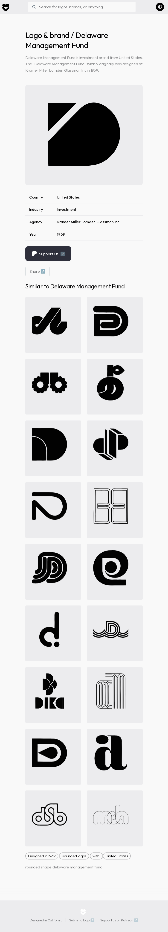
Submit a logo (79, 920)
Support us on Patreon (116, 920)
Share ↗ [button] (37, 271)
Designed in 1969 (42, 856)
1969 (61, 234)
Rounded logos (74, 856)
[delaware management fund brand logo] (84, 134)
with (96, 856)
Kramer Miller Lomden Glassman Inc (88, 221)
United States (68, 197)
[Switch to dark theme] (160, 7)
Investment (66, 209)
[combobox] (82, 7)
